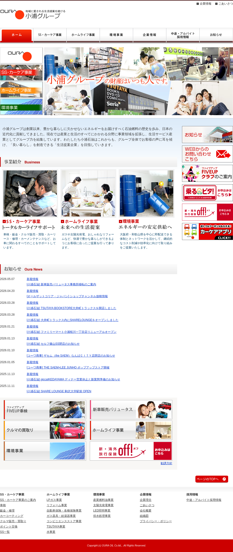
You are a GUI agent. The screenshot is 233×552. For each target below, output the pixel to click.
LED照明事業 (101, 510)
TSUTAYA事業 (56, 526)
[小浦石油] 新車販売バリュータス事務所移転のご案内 (61, 284)
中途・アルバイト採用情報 (203, 500)
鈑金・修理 (7, 510)
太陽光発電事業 (103, 505)
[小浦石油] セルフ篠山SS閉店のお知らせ (53, 343)
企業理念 (145, 500)
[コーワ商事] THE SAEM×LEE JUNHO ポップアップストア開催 (68, 367)
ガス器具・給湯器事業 (61, 516)
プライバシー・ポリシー (156, 521)
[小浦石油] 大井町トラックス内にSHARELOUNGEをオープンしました (72, 320)
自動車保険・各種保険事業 (64, 510)
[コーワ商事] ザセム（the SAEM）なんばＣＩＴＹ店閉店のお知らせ (71, 355)
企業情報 (205, 3)
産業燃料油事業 (103, 500)
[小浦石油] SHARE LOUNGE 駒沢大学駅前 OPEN (59, 391)
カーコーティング (11, 516)
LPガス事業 (54, 500)
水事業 (51, 532)
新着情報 (32, 279)
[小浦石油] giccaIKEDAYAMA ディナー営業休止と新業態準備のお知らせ (73, 379)
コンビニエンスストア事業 (64, 521)
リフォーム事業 (57, 505)
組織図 (144, 516)
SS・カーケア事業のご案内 (18, 500)
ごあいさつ (225, 3)
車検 (3, 505)
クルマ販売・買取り (13, 521)
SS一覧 (5, 532)
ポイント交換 (8, 526)
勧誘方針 (166, 463)
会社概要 (145, 510)
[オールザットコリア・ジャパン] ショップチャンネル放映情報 (67, 296)
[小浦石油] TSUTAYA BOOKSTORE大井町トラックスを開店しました (71, 308)
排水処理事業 (102, 516)
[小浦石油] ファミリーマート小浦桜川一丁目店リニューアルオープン (71, 332)
